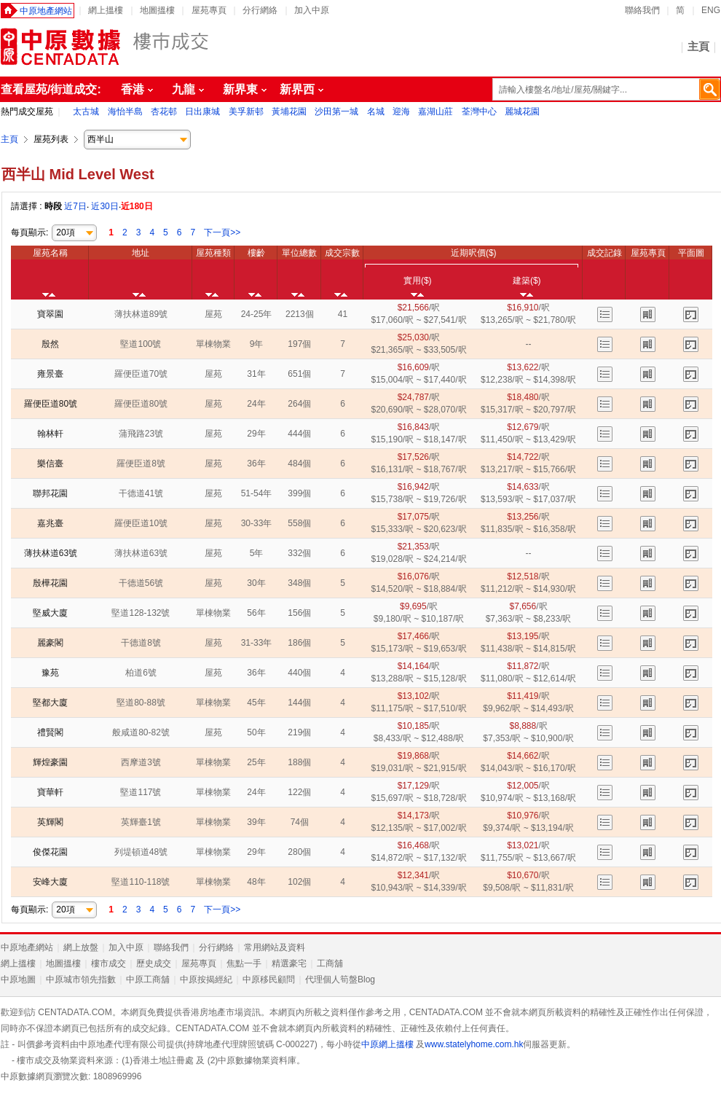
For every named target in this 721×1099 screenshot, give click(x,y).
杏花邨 (165, 111)
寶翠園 (50, 314)
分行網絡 (260, 10)
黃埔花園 (290, 111)
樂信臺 (50, 463)
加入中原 (311, 10)
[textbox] (606, 89)
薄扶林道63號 (50, 553)
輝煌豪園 (50, 762)
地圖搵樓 (157, 10)
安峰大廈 (50, 882)
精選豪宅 (289, 963)
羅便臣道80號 (50, 404)
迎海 (402, 111)
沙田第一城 (337, 111)
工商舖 (330, 963)
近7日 (75, 206)
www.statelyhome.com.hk (474, 1044)
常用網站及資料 (274, 947)
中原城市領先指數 (81, 979)
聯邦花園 (50, 493)
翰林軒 (50, 434)
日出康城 (203, 111)
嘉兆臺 (50, 523)
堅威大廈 (50, 613)
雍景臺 (50, 374)
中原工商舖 (148, 979)
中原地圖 (18, 979)
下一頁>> (222, 232)
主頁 (698, 46)
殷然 (50, 344)
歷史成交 (153, 963)
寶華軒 (50, 792)
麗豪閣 (50, 643)
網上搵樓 (105, 10)
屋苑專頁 (209, 10)
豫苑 (50, 673)
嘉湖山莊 (436, 111)
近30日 (104, 206)
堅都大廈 (50, 702)
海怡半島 (126, 111)
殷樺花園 (50, 583)
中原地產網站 (46, 11)
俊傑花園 (50, 852)
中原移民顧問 (269, 979)
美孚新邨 (247, 111)
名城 (377, 111)
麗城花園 (522, 111)
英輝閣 (50, 822)
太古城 (87, 111)
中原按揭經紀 (206, 979)
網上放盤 (80, 947)
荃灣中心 (480, 111)
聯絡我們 (642, 10)
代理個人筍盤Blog (340, 979)
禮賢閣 (50, 732)
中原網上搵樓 (387, 1044)
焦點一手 (243, 963)
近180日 (137, 206)
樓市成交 (108, 963)
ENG (710, 10)
